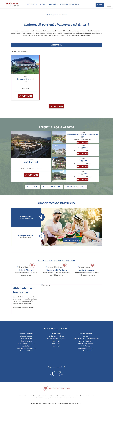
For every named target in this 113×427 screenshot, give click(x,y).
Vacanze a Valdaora (26, 333)
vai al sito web (25, 96)
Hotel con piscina (26, 341)
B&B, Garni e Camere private (26, 348)
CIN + (25, 81)
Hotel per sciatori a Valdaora (56, 338)
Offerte (100, 5)
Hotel (42, 4)
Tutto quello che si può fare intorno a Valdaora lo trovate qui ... (87, 270)
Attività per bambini (85, 341)
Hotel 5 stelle (56, 346)
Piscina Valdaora (86, 346)
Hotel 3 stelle (56, 341)
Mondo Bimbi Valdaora (85, 348)
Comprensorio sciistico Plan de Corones (86, 338)
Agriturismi (26, 346)
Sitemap (33, 403)
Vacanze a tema (56, 333)
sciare (50, 31)
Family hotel (27, 217)
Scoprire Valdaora (68, 4)
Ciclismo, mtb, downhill (85, 343)
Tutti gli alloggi (56, 106)
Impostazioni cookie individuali (60, 403)
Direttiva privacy (47, 403)
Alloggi (52, 4)
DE (109, 5)
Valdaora (31, 4)
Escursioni (86, 336)
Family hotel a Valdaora (56, 336)
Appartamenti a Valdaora (26, 343)
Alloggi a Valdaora (26, 336)
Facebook (52, 372)
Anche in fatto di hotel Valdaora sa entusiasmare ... (26, 270)
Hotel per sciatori (27, 236)
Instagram (60, 372)
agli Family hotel (71, 240)
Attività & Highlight (85, 333)
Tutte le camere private (76, 187)
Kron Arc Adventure (85, 351)
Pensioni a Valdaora (26, 351)
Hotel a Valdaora (26, 338)
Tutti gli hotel (32, 187)
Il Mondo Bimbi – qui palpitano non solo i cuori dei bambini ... (56, 270)
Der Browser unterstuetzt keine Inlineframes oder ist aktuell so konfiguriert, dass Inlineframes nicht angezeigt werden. (71, 303)
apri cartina (56, 45)
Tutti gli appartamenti (52, 187)
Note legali (38, 403)
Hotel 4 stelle (56, 343)
